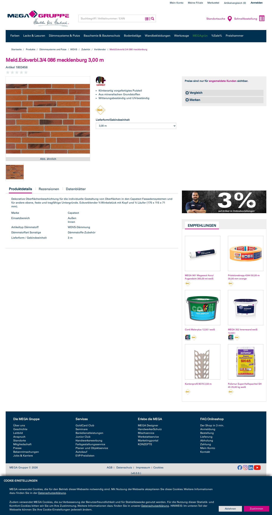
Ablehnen (230, 508)
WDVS (73, 49)
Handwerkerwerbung (89, 440)
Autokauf (81, 452)
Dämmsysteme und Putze (52, 49)
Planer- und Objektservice (92, 448)
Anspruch (19, 436)
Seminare (82, 429)
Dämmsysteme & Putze (64, 35)
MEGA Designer (148, 425)
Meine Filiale (195, 2)
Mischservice (146, 433)
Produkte (30, 49)
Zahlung (205, 444)
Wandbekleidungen (157, 35)
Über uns (19, 425)
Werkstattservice (148, 436)
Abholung (206, 440)
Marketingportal (148, 440)
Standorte (19, 440)
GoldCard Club (85, 425)
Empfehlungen (202, 226)
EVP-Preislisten (85, 455)
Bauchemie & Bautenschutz (102, 35)
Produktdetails (20, 190)
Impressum (143, 468)
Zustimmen (256, 508)
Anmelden (257, 2)
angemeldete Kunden (222, 81)
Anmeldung (207, 429)
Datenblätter (76, 189)
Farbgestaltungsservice (90, 444)
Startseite (16, 49)
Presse (17, 448)
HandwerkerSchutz (150, 429)
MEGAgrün (200, 35)
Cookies (158, 467)
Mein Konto (176, 2)
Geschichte (20, 429)
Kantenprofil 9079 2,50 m (198, 384)
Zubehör (85, 49)
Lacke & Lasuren (34, 35)
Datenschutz (124, 468)
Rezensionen (49, 189)
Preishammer (234, 35)
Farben (14, 35)
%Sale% (216, 35)
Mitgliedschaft (22, 444)
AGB (109, 468)
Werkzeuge (181, 35)
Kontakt (205, 452)
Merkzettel (213, 2)
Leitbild (18, 433)
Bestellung (207, 433)
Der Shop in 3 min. (212, 425)
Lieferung (206, 436)
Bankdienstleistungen (89, 433)
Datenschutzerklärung (52, 493)
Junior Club (83, 436)
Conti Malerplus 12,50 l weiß (200, 329)
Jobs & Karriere (23, 455)
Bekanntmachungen (26, 452)
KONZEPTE (145, 444)
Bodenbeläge (132, 35)
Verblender (100, 49)
